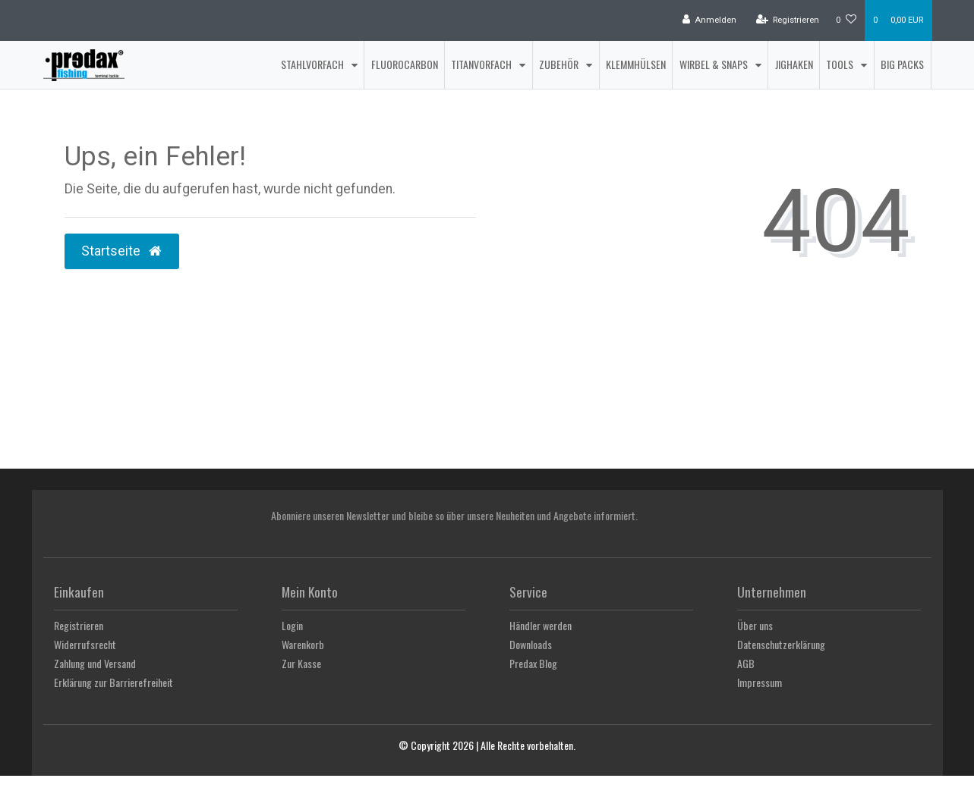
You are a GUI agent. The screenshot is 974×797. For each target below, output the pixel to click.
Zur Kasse (301, 663)
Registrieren (78, 625)
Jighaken (794, 64)
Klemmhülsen (636, 64)
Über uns (755, 625)
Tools (841, 64)
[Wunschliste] (846, 20)
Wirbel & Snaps (714, 64)
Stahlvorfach (313, 64)
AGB (746, 663)
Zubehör (560, 64)
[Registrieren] (787, 20)
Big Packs (902, 64)
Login (292, 625)
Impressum (759, 682)
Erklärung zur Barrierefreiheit (113, 682)
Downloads (530, 644)
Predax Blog (533, 663)
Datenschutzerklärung (781, 644)
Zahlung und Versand (95, 663)
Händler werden (540, 625)
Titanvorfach (482, 64)
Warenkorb (303, 644)
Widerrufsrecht (85, 644)
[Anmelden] (709, 20)
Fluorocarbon (404, 64)
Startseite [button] (122, 251)
